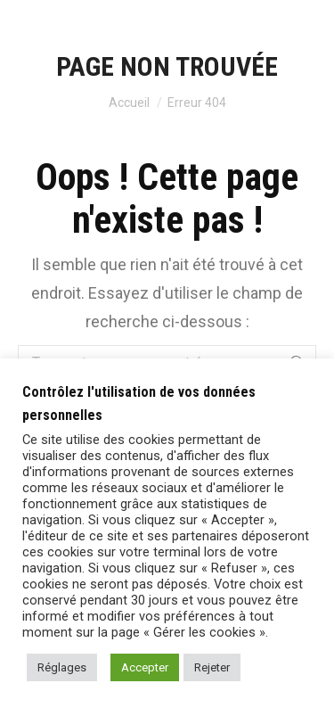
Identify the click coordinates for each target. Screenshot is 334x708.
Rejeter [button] (212, 667)
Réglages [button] (61, 667)
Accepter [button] (144, 667)
